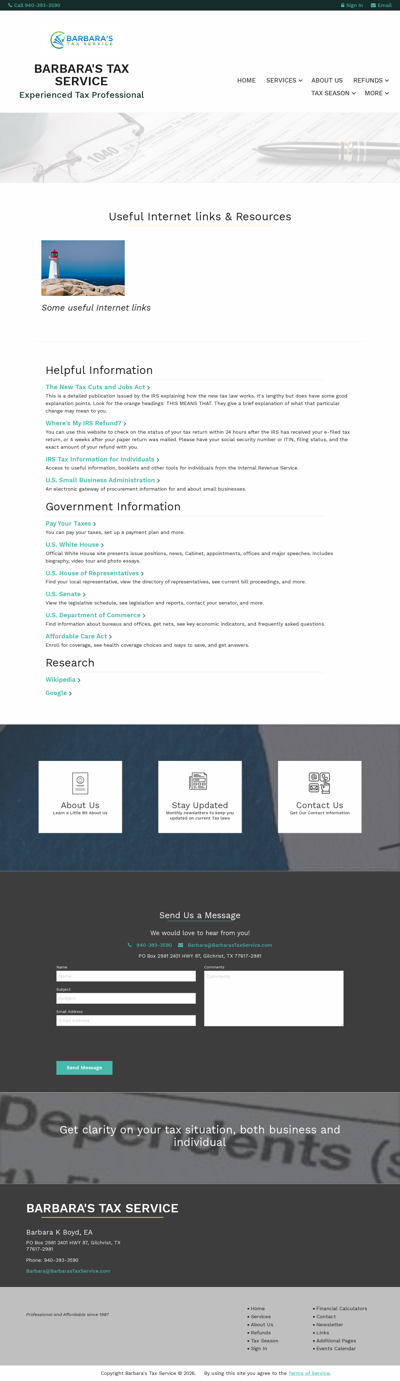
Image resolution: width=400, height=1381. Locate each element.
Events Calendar (336, 1348)
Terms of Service (309, 1373)
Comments (214, 967)
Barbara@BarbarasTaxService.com (225, 945)
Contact (326, 1316)
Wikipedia (61, 679)
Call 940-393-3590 (34, 5)
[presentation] (98, 1045)
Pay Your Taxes (68, 523)
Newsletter (329, 1324)
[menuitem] (246, 79)
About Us (327, 80)
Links (322, 1332)
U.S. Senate (63, 594)
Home (246, 80)
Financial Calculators (341, 1308)
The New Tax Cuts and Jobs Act (95, 387)
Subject (63, 989)
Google (56, 692)
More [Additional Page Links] (374, 93)
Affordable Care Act (76, 636)
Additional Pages (336, 1340)
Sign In (352, 6)
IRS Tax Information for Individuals (100, 459)
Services (281, 80)
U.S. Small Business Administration (100, 480)
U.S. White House (72, 544)
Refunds (368, 80)
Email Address (69, 1011)
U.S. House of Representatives (92, 573)
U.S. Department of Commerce (93, 615)
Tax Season (330, 93)
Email (381, 6)
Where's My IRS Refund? (83, 423)
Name (61, 967)
